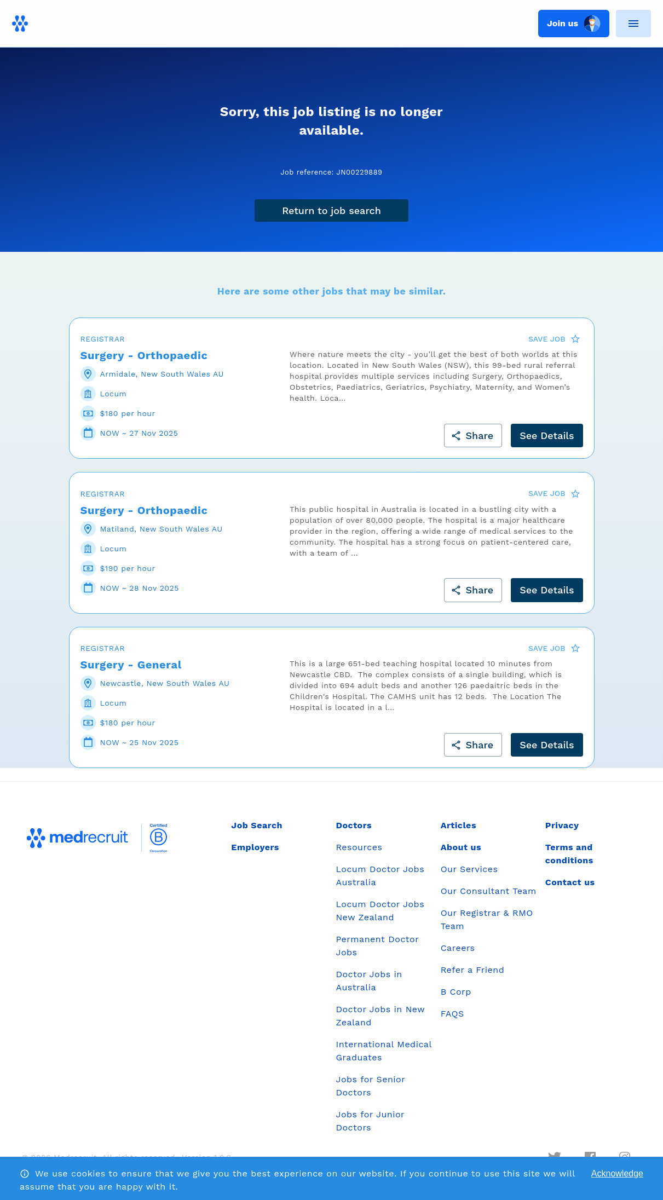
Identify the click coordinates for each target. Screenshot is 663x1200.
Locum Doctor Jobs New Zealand (380, 910)
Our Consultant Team (489, 891)
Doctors (354, 825)
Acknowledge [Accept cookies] (617, 1173)
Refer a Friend (473, 970)
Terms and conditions (569, 854)
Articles (458, 825)
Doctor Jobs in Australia (369, 981)
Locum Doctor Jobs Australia (380, 875)
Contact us (570, 882)
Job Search (257, 825)
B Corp (456, 991)
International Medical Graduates (383, 1051)
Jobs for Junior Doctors (370, 1121)
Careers (458, 948)
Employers (255, 847)
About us (461, 847)
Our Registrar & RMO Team (487, 919)
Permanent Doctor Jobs (377, 945)
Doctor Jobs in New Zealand (380, 1016)
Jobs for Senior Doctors (370, 1086)
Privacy (562, 825)
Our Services (469, 869)
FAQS (452, 1013)
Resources (359, 847)
